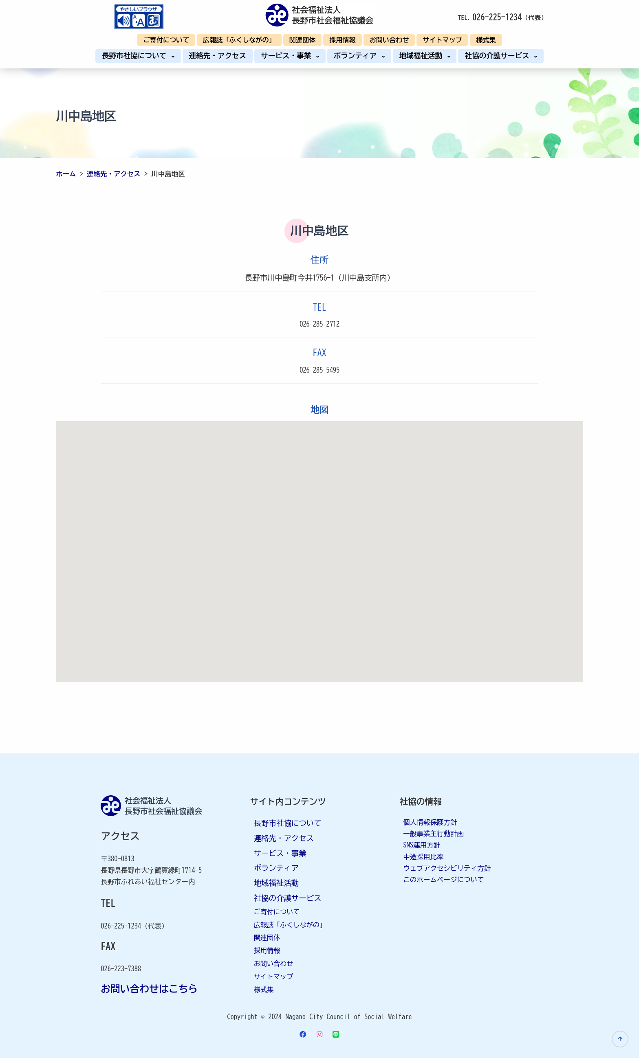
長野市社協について (136, 55)
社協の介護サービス (499, 55)
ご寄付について (166, 40)
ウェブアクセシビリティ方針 (447, 867)
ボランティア (357, 55)
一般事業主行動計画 (433, 833)
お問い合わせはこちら (149, 988)
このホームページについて (443, 879)
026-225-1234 (497, 17)
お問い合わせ (389, 40)
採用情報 (342, 40)
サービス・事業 (288, 55)
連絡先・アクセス (218, 55)
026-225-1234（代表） (134, 925)
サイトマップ (442, 40)
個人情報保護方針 (430, 821)
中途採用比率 (423, 856)
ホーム (66, 173)
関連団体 (302, 40)
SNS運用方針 (421, 844)
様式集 (486, 40)
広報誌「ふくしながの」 (239, 40)
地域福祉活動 (422, 55)
